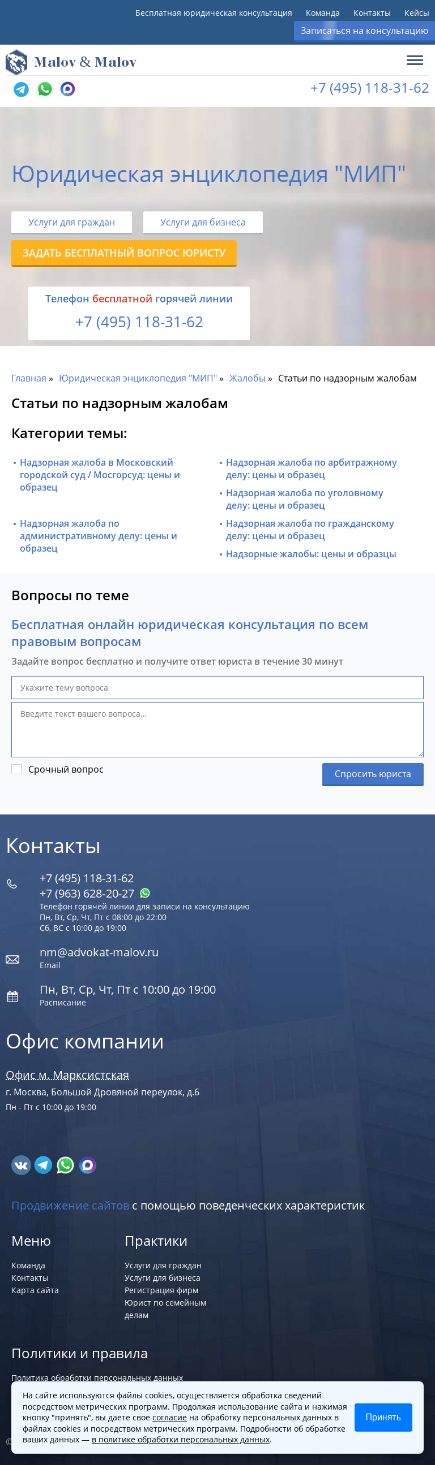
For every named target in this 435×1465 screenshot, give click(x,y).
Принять (384, 1417)
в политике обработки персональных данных (181, 1439)
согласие (169, 1417)
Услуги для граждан (71, 222)
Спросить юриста (373, 774)
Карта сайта (35, 1290)
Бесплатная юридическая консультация (213, 12)
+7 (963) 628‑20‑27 (95, 893)
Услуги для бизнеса (203, 222)
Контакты (372, 12)
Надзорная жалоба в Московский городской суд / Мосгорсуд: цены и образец (100, 474)
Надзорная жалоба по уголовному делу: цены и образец (304, 499)
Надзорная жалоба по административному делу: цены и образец (98, 535)
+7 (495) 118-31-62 (369, 87)
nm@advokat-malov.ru (99, 952)
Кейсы (416, 12)
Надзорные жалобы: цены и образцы (311, 554)
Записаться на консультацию (364, 30)
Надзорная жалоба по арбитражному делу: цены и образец (311, 468)
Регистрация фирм (161, 1290)
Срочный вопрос (66, 769)
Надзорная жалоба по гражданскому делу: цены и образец (310, 529)
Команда (323, 12)
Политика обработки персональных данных (97, 1377)
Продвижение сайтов (70, 1205)
